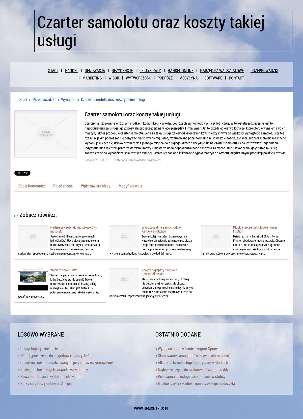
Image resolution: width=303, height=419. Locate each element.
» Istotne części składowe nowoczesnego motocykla (195, 383)
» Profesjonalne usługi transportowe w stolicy (53, 369)
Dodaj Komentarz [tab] (31, 186)
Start (23, 99)
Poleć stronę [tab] (63, 186)
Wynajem (68, 99)
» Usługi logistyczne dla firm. (40, 348)
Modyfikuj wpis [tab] (130, 186)
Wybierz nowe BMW (63, 270)
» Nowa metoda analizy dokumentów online (51, 376)
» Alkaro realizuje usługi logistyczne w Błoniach (191, 362)
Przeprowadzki (44, 99)
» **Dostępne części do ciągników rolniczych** (53, 355)
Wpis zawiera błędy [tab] (95, 186)
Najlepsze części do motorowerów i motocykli (73, 229)
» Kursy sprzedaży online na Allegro (45, 383)
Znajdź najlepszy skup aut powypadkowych (159, 272)
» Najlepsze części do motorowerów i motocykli (191, 369)
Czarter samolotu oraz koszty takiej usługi (113, 99)
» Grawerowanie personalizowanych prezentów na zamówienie (65, 362)
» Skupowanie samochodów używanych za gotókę (193, 355)
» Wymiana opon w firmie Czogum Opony (186, 348)
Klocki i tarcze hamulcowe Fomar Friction (255, 229)
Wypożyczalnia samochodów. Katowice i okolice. (161, 229)
